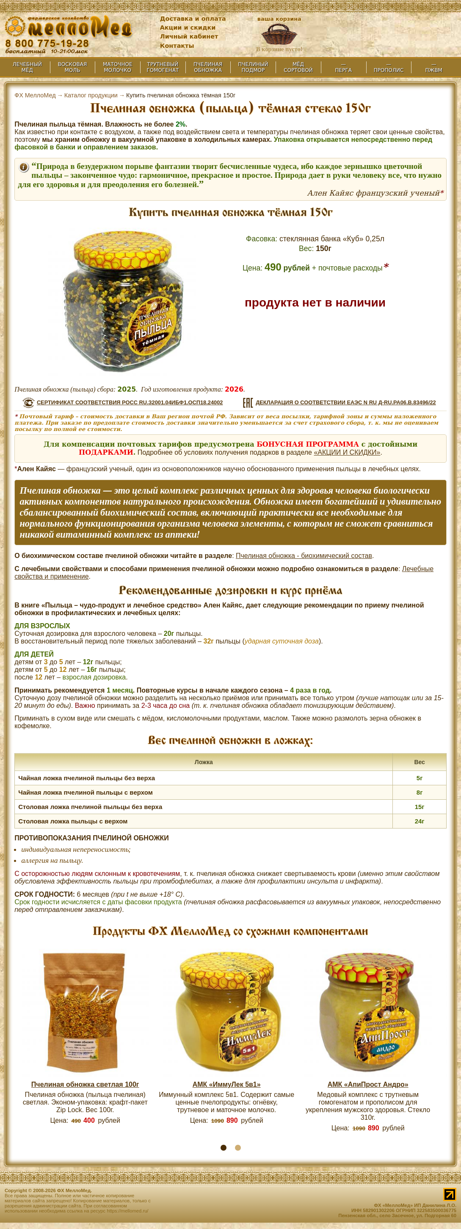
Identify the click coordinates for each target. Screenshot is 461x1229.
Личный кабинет (189, 36)
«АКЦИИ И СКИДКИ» (347, 452)
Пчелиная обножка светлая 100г (85, 1084)
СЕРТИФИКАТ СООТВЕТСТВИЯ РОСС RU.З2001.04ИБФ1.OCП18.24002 (130, 402)
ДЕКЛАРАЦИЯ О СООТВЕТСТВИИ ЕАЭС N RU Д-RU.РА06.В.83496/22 (346, 402)
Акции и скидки (188, 27)
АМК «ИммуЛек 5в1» (227, 1084)
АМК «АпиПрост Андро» (368, 1084)
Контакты (177, 45)
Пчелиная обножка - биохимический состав (304, 555)
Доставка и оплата (193, 18)
